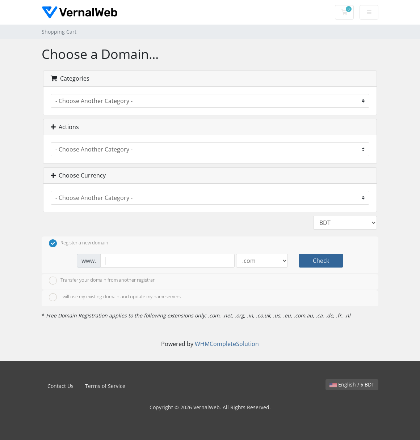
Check (321, 261)
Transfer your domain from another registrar (102, 281)
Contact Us (60, 386)
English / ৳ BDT (351, 384)
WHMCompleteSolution (227, 344)
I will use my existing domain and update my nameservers (115, 297)
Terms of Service (105, 386)
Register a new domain (78, 243)
